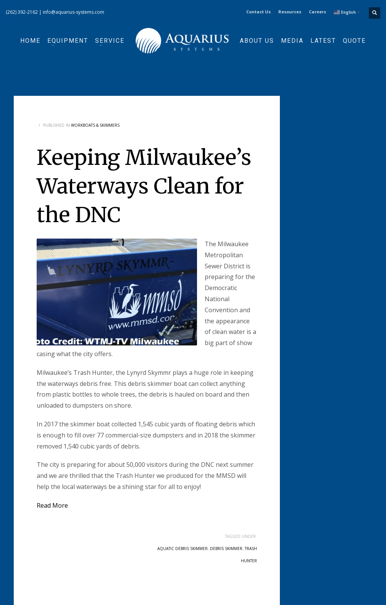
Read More (52, 505)
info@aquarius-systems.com (73, 12)
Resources (289, 12)
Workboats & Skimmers (95, 125)
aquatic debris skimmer (182, 548)
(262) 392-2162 (22, 12)
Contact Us (258, 12)
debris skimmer (226, 548)
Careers (317, 12)
